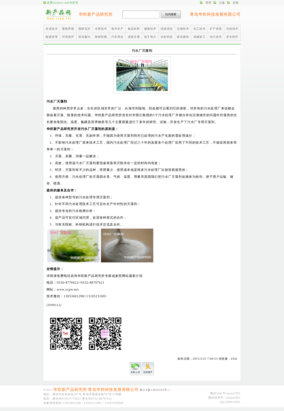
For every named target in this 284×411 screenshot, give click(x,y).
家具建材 (183, 36)
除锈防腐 (101, 36)
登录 (209, 2)
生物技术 (183, 28)
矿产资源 (216, 28)
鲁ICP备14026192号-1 (155, 389)
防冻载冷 (84, 36)
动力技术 (216, 36)
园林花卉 (84, 28)
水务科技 (167, 36)
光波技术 (232, 28)
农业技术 (52, 28)
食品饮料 (134, 28)
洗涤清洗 (167, 28)
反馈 (236, 2)
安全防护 (232, 36)
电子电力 (150, 36)
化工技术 (199, 28)
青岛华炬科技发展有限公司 (215, 14)
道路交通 (134, 36)
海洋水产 (117, 28)
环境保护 (68, 36)
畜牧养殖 (68, 28)
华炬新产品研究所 (96, 14)
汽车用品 (117, 36)
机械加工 (199, 36)
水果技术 (101, 28)
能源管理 (52, 36)
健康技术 (150, 28)
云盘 (222, 2)
